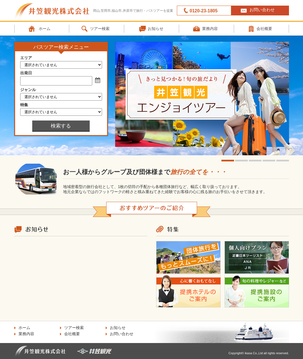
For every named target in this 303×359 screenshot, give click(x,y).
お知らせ (155, 28)
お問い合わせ (262, 9)
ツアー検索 (100, 28)
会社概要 (72, 334)
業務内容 (210, 28)
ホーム (44, 28)
